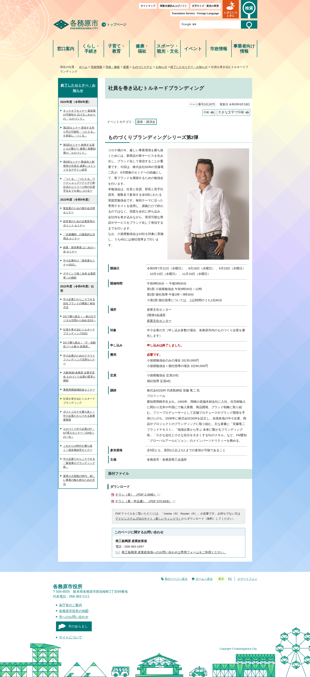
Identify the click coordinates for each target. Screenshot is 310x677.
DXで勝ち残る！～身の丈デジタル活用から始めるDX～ (79, 318)
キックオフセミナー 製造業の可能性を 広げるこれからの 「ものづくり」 (79, 114)
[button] (231, 9)
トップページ (116, 24)
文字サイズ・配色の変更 (205, 5)
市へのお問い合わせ (73, 617)
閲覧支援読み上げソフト (173, 5)
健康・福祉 (142, 49)
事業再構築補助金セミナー (79, 389)
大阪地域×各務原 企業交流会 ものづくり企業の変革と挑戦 (79, 376)
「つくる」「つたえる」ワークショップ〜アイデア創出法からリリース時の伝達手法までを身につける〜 (79, 184)
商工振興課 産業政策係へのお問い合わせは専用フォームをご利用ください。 (174, 552)
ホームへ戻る (204, 578)
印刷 (206, 112)
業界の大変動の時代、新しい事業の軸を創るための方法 (79, 480)
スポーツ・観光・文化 (168, 49)
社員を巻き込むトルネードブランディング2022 (79, 331)
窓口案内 (65, 48)
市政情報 (218, 48)
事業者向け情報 (244, 49)
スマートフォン (247, 578)
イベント (193, 48)
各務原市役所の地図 (73, 611)
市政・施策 (112, 67)
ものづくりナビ (142, 67)
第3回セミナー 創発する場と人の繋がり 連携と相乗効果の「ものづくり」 (79, 148)
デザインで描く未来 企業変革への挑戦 (79, 275)
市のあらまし (78, 626)
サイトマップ (148, 5)
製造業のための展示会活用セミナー (79, 210)
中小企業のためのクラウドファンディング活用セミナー (79, 359)
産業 (126, 67)
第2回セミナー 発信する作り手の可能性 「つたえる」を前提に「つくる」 (79, 131)
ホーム (83, 67)
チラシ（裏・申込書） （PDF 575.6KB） (145, 501)
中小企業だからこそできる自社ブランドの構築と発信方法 (79, 303)
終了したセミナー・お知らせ (189, 67)
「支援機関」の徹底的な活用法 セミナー (79, 236)
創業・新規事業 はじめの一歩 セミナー (79, 249)
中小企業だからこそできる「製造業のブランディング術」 (79, 462)
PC (230, 578)
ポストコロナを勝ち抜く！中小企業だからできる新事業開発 (79, 415)
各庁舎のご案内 (70, 605)
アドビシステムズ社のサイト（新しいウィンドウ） (148, 518)
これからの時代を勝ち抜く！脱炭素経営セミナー (77, 447)
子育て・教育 (116, 49)
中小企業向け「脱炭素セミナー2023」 (79, 262)
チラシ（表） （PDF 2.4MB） (137, 494)
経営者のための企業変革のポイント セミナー (79, 223)
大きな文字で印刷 (231, 112)
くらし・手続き (91, 49)
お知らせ (161, 67)
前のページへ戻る (176, 578)
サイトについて (70, 637)
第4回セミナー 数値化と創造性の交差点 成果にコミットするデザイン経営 (79, 165)
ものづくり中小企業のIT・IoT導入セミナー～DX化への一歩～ (79, 432)
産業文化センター (159, 320)
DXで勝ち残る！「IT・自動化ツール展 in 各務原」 (79, 344)
